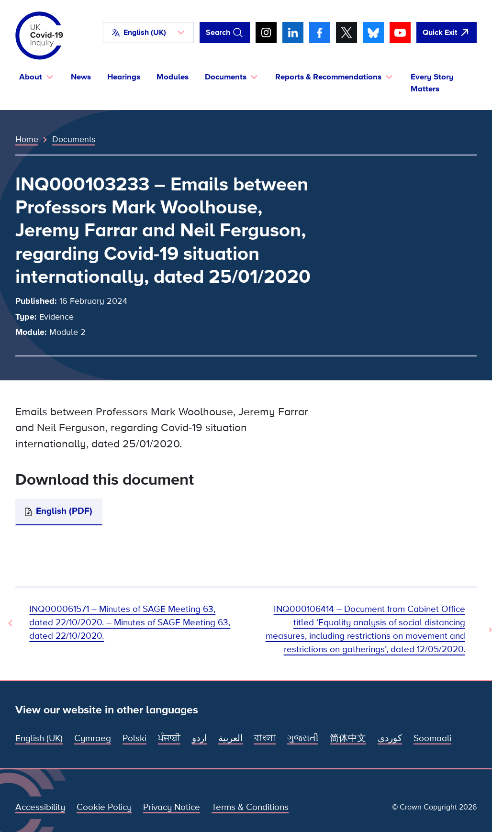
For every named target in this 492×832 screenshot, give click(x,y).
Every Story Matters (432, 83)
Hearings (123, 77)
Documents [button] (225, 77)
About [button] (30, 77)
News (81, 77)
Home (26, 139)
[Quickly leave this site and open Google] (446, 32)
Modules (173, 77)
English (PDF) (64, 511)
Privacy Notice (171, 807)
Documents (73, 139)
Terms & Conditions (250, 807)
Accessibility (40, 807)
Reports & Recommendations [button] (328, 77)
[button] (148, 32)
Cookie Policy (104, 807)
